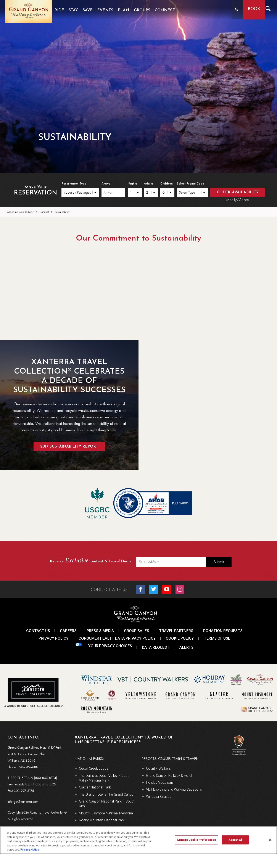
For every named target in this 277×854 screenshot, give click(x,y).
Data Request (155, 647)
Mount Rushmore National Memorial (106, 813)
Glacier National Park (95, 787)
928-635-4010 (28, 767)
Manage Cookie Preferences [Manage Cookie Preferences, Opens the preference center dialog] (196, 839)
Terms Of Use (217, 638)
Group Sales (136, 630)
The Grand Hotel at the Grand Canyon (107, 794)
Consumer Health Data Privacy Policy (117, 638)
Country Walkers (158, 768)
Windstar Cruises (158, 797)
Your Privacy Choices (104, 645)
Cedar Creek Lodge (93, 768)
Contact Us (38, 630)
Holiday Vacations (160, 782)
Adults (148, 183)
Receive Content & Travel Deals (90, 561)
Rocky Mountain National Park (102, 820)
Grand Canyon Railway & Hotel (169, 776)
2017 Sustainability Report (69, 446)
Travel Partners (176, 630)
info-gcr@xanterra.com (23, 801)
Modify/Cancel (238, 199)
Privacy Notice (29, 849)
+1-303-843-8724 (44, 784)
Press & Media (100, 630)
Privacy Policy (54, 638)
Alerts (186, 647)
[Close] (270, 839)
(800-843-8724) (45, 777)
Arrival (106, 183)
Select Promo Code (190, 183)
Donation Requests (223, 630)
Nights (132, 183)
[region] (138, 840)
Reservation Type (73, 183)
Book (246, 9)
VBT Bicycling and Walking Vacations (174, 789)
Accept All (235, 839)
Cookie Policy (180, 638)
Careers (68, 630)
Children (166, 183)
